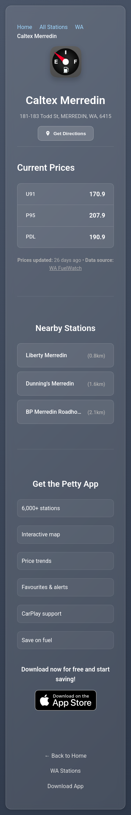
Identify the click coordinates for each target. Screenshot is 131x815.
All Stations (53, 27)
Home (24, 27)
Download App (66, 786)
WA (79, 27)
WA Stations (65, 771)
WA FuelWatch (65, 268)
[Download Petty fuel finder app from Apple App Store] (65, 700)
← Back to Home (65, 755)
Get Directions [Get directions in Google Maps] (69, 133)
